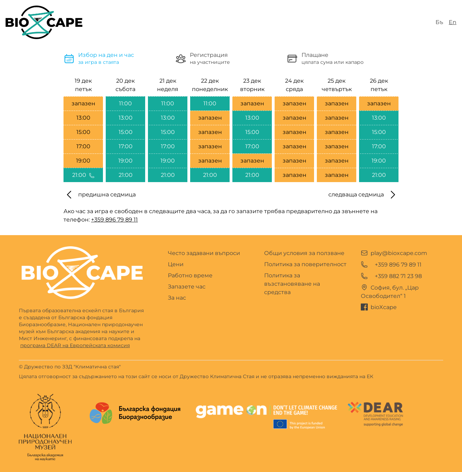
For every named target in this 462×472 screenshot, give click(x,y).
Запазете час (187, 286)
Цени (176, 264)
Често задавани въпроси (204, 253)
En (452, 22)
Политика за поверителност (305, 264)
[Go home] (82, 272)
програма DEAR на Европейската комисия (75, 345)
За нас (177, 297)
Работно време (190, 275)
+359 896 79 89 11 (114, 219)
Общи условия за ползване (304, 253)
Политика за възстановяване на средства (292, 283)
